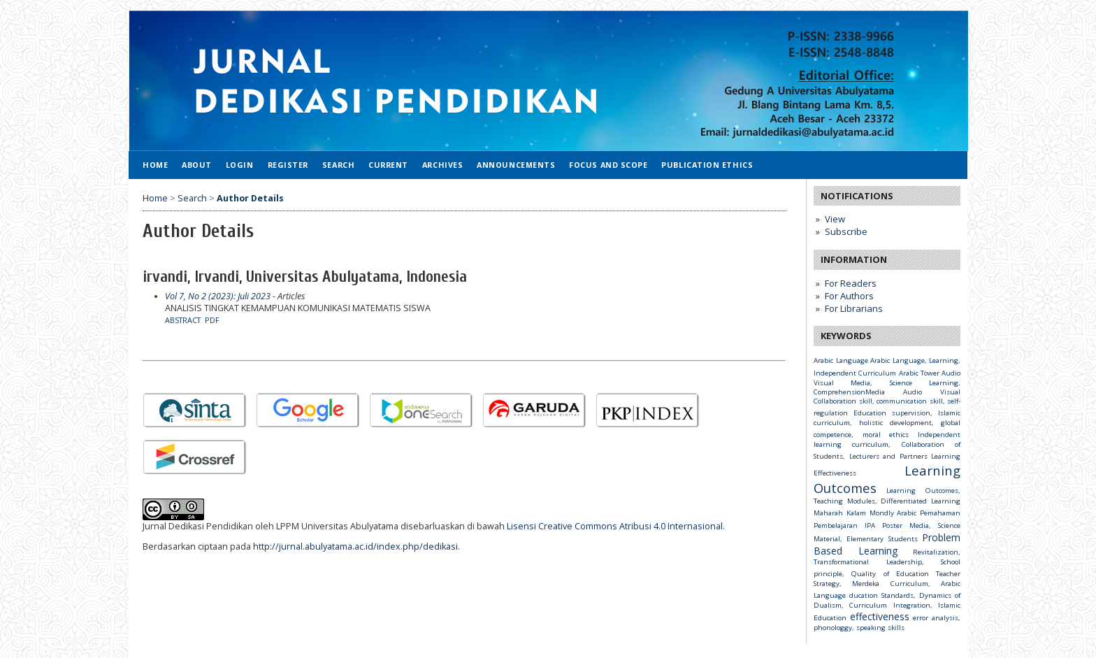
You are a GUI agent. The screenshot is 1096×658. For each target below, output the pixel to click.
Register (288, 164)
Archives (442, 164)
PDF (212, 320)
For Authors (849, 295)
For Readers (851, 283)
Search (338, 164)
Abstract (183, 320)
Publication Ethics (707, 164)
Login (240, 164)
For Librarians (854, 308)
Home (155, 164)
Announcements (516, 164)
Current (388, 164)
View (835, 219)
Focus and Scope (608, 164)
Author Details (250, 198)
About (197, 164)
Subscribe (846, 231)
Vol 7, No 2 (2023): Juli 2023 (218, 296)
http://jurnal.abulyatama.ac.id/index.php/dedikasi (355, 546)
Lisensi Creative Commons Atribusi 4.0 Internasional (615, 526)
